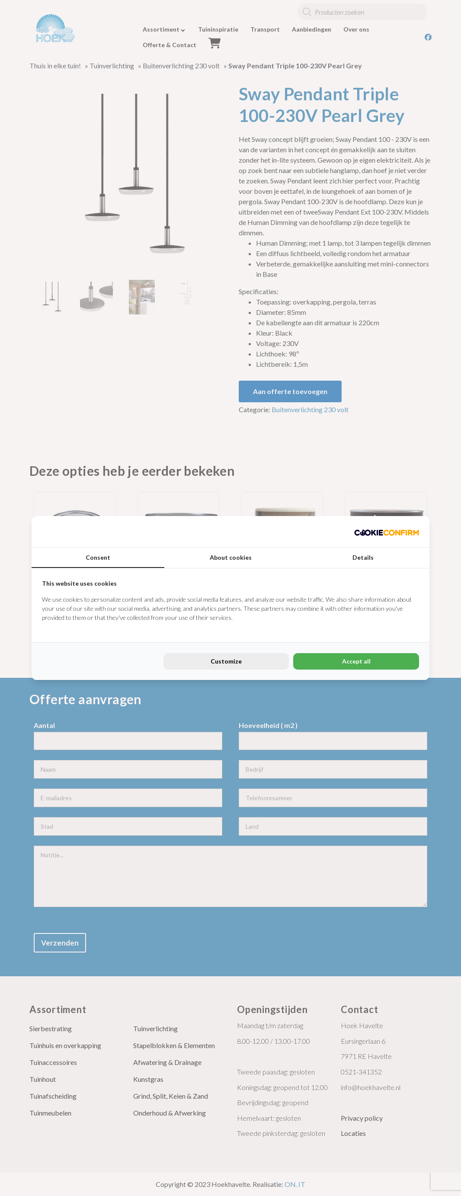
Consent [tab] (98, 557)
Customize (226, 661)
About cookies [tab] (231, 557)
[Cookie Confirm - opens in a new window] (386, 531)
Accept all (356, 661)
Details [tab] (363, 557)
